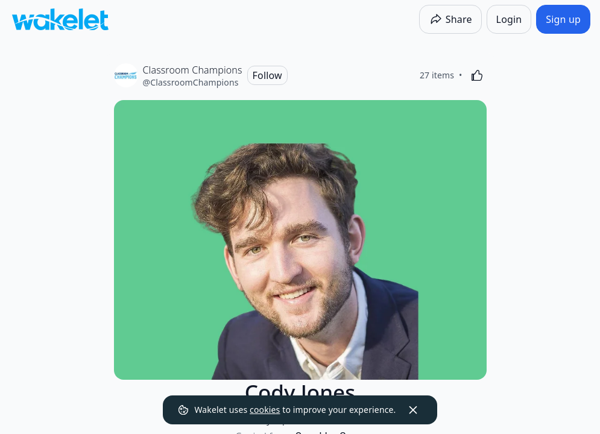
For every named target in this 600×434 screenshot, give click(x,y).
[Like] (477, 75)
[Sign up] (563, 19)
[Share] (450, 19)
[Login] (509, 19)
